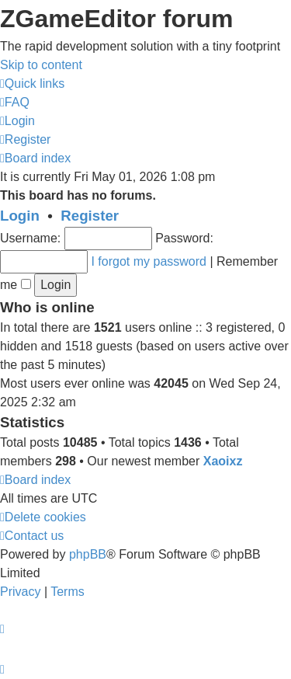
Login (20, 215)
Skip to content (41, 64)
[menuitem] (14, 102)
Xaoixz (223, 461)
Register (90, 215)
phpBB (87, 554)
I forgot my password (148, 261)
